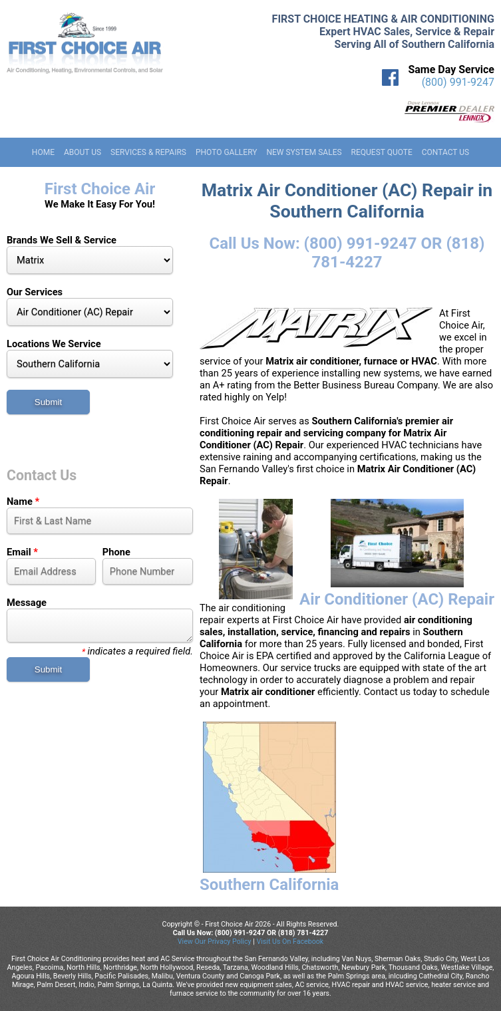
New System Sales (303, 152)
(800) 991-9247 (458, 82)
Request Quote (382, 152)
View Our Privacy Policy (214, 941)
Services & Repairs (148, 152)
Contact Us (445, 152)
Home (43, 152)
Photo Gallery (226, 152)
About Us (82, 152)
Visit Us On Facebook (289, 941)
